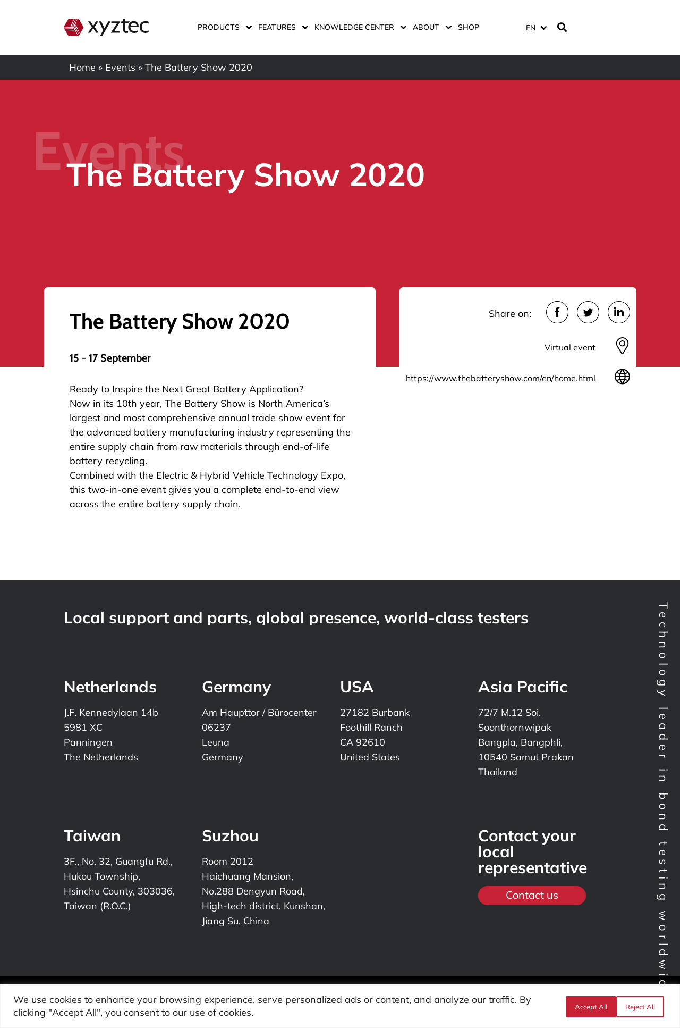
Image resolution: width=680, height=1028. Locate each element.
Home (82, 67)
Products (223, 27)
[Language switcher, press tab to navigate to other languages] (536, 27)
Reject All (588, 1006)
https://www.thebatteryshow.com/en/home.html (501, 378)
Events (120, 67)
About (430, 27)
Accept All (641, 1006)
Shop (468, 27)
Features (281, 27)
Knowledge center (358, 27)
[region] (340, 1006)
